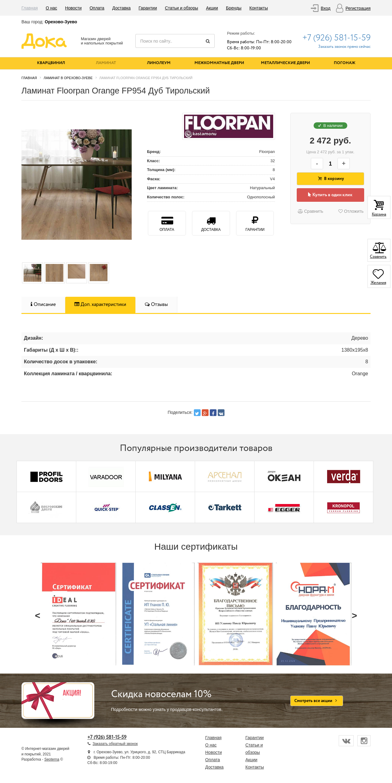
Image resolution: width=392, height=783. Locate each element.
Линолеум (159, 63)
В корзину (330, 179)
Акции (212, 8)
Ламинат (106, 63)
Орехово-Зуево (61, 21)
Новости (73, 8)
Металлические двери (285, 63)
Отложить (351, 211)
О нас (51, 8)
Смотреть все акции (316, 701)
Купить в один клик (330, 195)
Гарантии (148, 8)
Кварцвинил (51, 63)
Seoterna (51, 759)
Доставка (121, 8)
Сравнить (310, 211)
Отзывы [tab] (156, 304)
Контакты (258, 8)
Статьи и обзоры (181, 8)
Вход (325, 8)
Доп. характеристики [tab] (100, 304)
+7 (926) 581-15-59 (336, 38)
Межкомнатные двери (219, 63)
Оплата (96, 8)
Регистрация (358, 8)
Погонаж (344, 63)
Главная (29, 8)
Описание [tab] (43, 304)
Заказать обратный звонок (115, 744)
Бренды (234, 8)
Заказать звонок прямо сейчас (344, 47)
